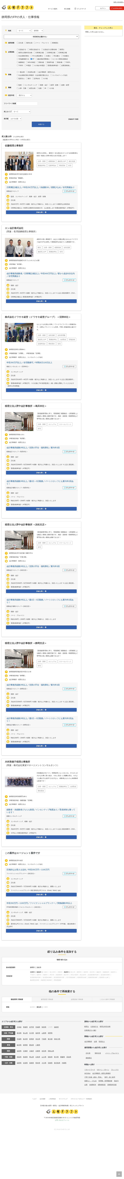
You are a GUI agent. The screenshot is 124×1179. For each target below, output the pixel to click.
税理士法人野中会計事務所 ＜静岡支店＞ (26, 643)
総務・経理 (65, 85)
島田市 (66, 972)
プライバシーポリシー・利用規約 (81, 1099)
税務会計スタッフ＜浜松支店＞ (17, 570)
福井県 (37, 1033)
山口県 (44, 1057)
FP (33, 59)
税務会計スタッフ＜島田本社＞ (17, 451)
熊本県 (37, 1063)
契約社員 (29, 43)
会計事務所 (88, 1041)
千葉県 (44, 1039)
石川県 (31, 1033)
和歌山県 (51, 1051)
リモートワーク (89, 1070)
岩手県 (31, 1027)
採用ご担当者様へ (119, 2)
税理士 (62, 49)
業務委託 (55, 43)
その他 (45, 78)
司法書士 (57, 56)
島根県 (25, 1057)
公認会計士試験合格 (50, 49)
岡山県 (31, 1057)
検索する (41, 124)
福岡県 (19, 1063)
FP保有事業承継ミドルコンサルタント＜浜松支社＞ (24, 907)
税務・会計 (44, 85)
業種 (9, 74)
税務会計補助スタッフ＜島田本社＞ (19, 488)
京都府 (25, 1051)
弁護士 (48, 56)
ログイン (103, 8)
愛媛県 (62, 1057)
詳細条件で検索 (73, 119)
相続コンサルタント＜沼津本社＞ (18, 366)
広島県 (37, 1057)
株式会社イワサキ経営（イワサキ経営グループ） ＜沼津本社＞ (38, 317)
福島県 (56, 1027)
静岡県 (25, 1045)
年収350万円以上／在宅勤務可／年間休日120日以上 (29, 362)
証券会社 (37, 78)
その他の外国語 (39, 65)
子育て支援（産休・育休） (93, 1077)
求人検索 (67, 9)
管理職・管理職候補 (105, 1081)
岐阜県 (19, 1045)
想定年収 (11, 95)
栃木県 (25, 1039)
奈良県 (44, 1051)
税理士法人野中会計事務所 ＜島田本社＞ (26, 406)
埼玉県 (37, 1039)
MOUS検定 (31, 62)
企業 (95, 1041)
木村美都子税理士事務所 (17, 761)
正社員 (21, 43)
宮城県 (37, 1027)
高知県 (68, 1057)
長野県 (50, 1033)
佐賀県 (25, 1063)
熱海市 (39, 972)
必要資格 (11, 52)
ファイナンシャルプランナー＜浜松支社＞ (21, 873)
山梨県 (44, 1033)
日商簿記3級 (63, 52)
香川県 (56, 1057)
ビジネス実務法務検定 (60, 59)
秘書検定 (22, 62)
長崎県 (31, 1063)
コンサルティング (31, 85)
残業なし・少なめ (90, 1081)
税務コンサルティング (14, 816)
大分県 (44, 1063)
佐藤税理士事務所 (14, 145)
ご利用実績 (52, 1099)
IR (45, 88)
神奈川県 (57, 1039)
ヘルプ (34, 1099)
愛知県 (39, 1007)
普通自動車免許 (53, 65)
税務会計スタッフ (13, 191)
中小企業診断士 (37, 56)
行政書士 (66, 56)
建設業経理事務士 (43, 59)
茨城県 (19, 1039)
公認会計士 (22, 49)
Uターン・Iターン (103, 1070)
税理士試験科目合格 (25, 52)
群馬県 (31, 1039)
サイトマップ (63, 1099)
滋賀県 (19, 1051)
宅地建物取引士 (24, 59)
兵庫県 (37, 1051)
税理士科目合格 (105, 1026)
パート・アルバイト (42, 43)
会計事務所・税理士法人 (47, 72)
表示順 (6, 119)
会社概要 (42, 1099)
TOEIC (21, 65)
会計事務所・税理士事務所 (101, 1073)
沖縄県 (64, 1063)
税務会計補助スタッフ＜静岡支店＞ (19, 725)
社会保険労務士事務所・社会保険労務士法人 (34, 75)
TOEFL (67, 62)
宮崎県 (50, 1063)
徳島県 (50, 1057)
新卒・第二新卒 (110, 1077)
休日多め (87, 1073)
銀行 (29, 78)
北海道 (19, 1027)
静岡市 (32, 967)
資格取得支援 (111, 1085)
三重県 (37, 1045)
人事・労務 (22, 88)
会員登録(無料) (117, 8)
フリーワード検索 (10, 103)
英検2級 (59, 62)
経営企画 (32, 88)
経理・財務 (54, 85)
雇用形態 (11, 43)
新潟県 (19, 1033)
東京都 (50, 1039)
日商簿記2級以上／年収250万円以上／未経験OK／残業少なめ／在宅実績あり (41, 187)
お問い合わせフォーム (62, 1120)
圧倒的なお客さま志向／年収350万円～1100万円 (28, 870)
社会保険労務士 (24, 56)
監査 (20, 85)
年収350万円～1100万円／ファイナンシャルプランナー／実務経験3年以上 (39, 903)
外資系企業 (31, 72)
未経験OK (92, 1085)
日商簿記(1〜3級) (90, 1030)
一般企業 (22, 72)
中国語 (28, 65)
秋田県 (44, 1027)
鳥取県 (19, 1057)
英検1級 (41, 62)
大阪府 (31, 1051)
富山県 (25, 1033)
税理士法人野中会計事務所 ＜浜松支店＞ (26, 524)
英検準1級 (50, 62)
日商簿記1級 (39, 52)
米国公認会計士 (34, 49)
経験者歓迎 (102, 1085)
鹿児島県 (57, 1063)
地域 (9, 31)
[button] (41, 37)
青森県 (25, 1027)
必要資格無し (66, 65)
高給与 (116, 1081)
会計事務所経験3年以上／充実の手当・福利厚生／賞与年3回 (33, 448)
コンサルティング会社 (59, 75)
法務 (40, 88)
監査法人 (22, 78)
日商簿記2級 (51, 52)
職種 (9, 87)
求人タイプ (7, 111)
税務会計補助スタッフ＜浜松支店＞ (19, 606)
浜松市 (39, 967)
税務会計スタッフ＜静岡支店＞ (17, 689)
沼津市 (32, 972)
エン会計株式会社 (14, 228)
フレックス (115, 1070)
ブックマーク (81, 9)
